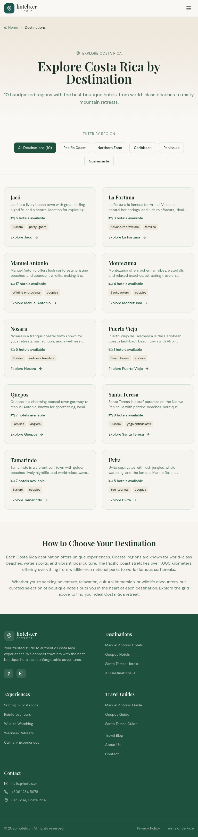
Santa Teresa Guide (121, 723)
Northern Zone (109, 147)
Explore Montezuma (128, 303)
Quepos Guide (117, 714)
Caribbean (143, 147)
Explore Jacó (24, 237)
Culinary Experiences (21, 742)
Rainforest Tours (17, 714)
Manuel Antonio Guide (123, 705)
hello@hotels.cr (24, 783)
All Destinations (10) (35, 147)
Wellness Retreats (19, 733)
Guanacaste (99, 161)
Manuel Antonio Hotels (124, 645)
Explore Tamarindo (29, 500)
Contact (112, 754)
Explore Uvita (123, 500)
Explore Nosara (26, 368)
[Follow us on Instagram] (21, 673)
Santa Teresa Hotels (121, 663)
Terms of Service (180, 828)
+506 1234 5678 (24, 791)
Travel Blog (114, 735)
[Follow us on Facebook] (8, 673)
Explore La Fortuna (127, 237)
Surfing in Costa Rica (21, 705)
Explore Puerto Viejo (129, 368)
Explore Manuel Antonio (34, 303)
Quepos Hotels (117, 654)
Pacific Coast (74, 147)
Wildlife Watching (18, 723)
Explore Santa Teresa (129, 434)
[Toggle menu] (189, 8)
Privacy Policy (148, 828)
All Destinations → (120, 673)
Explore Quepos (27, 434)
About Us (113, 744)
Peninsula (171, 147)
